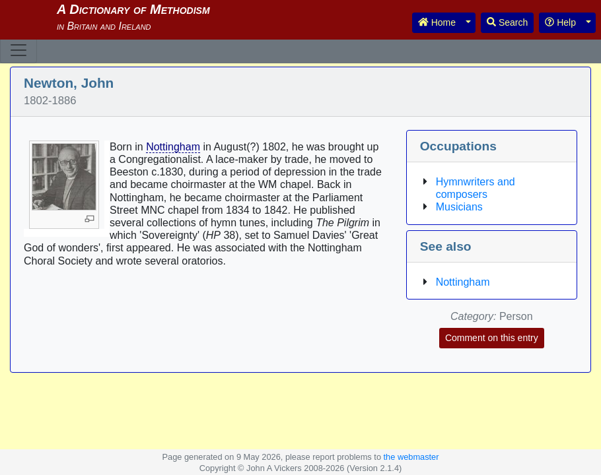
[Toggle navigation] (18, 50)
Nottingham (173, 146)
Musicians (459, 206)
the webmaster (411, 457)
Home (437, 22)
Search (507, 22)
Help (560, 22)
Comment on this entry (491, 337)
